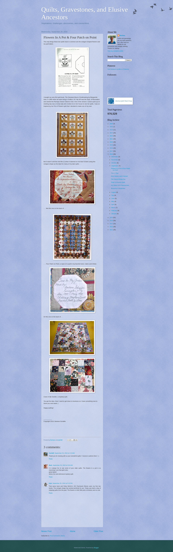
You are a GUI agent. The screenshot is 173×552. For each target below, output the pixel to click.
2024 (111, 130)
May (112, 201)
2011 (111, 230)
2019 (111, 145)
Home (72, 531)
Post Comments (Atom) (57, 536)
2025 (111, 127)
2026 (111, 124)
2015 (111, 217)
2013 (111, 223)
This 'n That (114, 173)
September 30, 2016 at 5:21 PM (62, 483)
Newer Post (46, 531)
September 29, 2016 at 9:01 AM (63, 465)
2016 (111, 154)
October (114, 163)
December (114, 156)
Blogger (96, 547)
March (113, 207)
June (113, 198)
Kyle (50, 483)
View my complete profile (115, 51)
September (115, 166)
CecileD (51, 453)
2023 (111, 133)
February (114, 210)
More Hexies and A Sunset (119, 176)
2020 (111, 142)
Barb (50, 465)
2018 (111, 148)
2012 (111, 226)
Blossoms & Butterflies (118, 188)
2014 (111, 220)
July (112, 195)
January (114, 213)
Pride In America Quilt (118, 182)
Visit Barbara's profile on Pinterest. (118, 69)
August (113, 192)
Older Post (98, 531)
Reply (51, 459)
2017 (111, 151)
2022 (111, 136)
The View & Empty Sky (118, 179)
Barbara (122, 35)
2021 (111, 139)
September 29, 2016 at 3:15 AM (65, 453)
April (113, 204)
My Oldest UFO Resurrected (120, 185)
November (114, 160)
